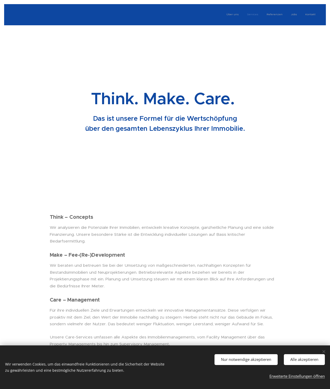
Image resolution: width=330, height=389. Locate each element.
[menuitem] (284, 14)
